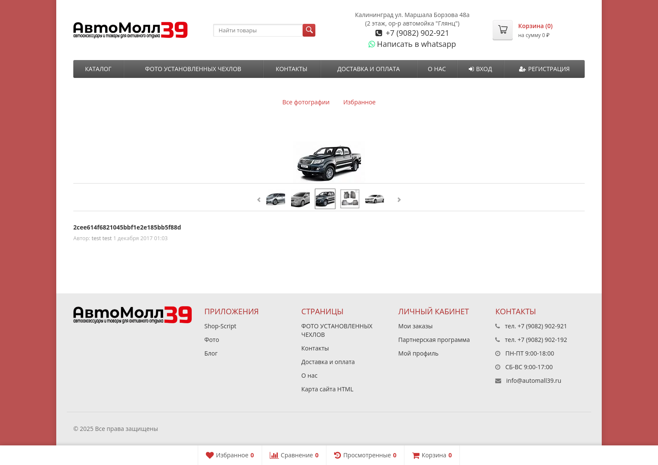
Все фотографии (306, 102)
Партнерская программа (434, 340)
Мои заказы (415, 326)
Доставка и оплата (368, 69)
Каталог (98, 69)
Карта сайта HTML (327, 389)
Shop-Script (221, 326)
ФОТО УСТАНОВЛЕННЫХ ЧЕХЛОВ (193, 69)
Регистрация (544, 69)
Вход (480, 69)
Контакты (291, 69)
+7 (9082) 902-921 (416, 33)
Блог (211, 353)
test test (102, 238)
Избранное (359, 102)
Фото (212, 340)
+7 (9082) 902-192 (542, 340)
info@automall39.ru (533, 380)
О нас (437, 69)
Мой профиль (418, 353)
